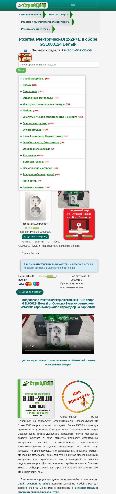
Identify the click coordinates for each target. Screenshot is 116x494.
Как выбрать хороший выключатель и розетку (53, 264)
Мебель (27, 110)
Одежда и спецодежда (36, 149)
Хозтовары (29, 155)
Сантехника (30, 91)
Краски (27, 85)
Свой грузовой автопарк (35, 483)
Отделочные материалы (38, 97)
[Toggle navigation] (73, 4)
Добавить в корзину (35, 236)
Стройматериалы (33, 78)
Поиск (21, 70)
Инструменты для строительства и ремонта (50, 117)
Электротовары (32, 129)
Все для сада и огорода (37, 168)
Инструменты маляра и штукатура (44, 104)
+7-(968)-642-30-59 (76, 50)
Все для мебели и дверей (39, 174)
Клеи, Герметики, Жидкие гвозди (43, 136)
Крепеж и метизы (33, 187)
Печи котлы (30, 181)
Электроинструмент (35, 123)
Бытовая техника (33, 161)
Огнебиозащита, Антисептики (41, 142)
